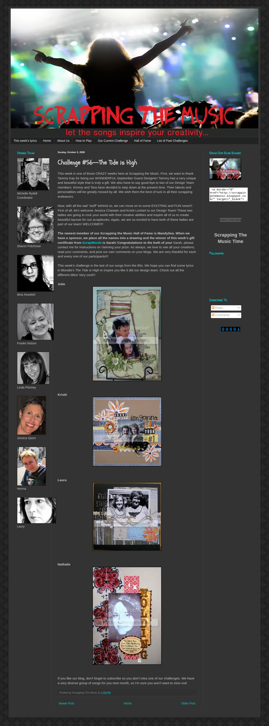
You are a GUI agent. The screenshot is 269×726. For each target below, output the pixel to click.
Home (47, 140)
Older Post (188, 703)
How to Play (84, 140)
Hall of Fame (142, 140)
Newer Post (66, 703)
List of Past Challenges (172, 140)
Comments (221, 317)
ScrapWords (91, 242)
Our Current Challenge (113, 140)
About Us (63, 140)
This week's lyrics (25, 140)
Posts (217, 310)
